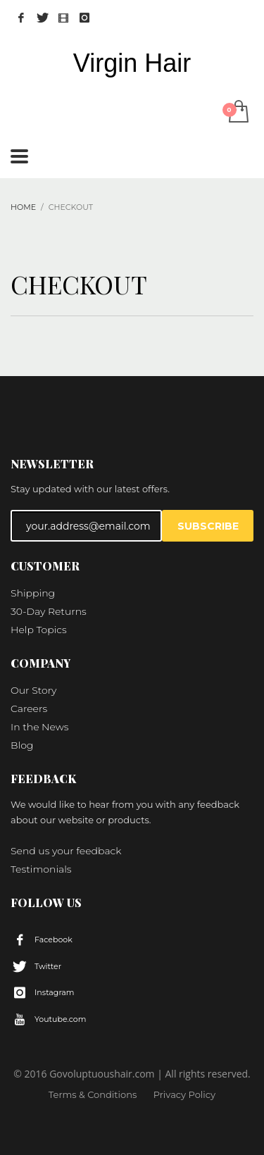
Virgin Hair (132, 63)
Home (23, 207)
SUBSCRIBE (208, 526)
